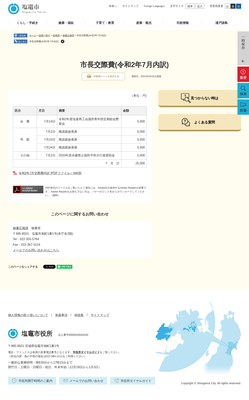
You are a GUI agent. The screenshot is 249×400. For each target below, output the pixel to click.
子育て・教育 (105, 22)
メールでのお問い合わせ (86, 380)
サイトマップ (130, 6)
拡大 (200, 6)
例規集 (79, 315)
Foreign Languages (154, 6)
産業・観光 (144, 22)
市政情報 (182, 22)
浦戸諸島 (221, 22)
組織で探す (44, 35)
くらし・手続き (27, 22)
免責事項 (61, 315)
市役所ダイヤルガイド (86, 352)
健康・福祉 (66, 22)
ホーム (32, 35)
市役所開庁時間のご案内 (35, 380)
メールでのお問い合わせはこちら (36, 250)
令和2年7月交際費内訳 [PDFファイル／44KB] (50, 173)
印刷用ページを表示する (106, 76)
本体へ (113, 6)
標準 (190, 6)
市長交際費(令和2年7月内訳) (44, 41)
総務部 (56, 35)
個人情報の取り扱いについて (28, 315)
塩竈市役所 (37, 333)
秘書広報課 (68, 35)
